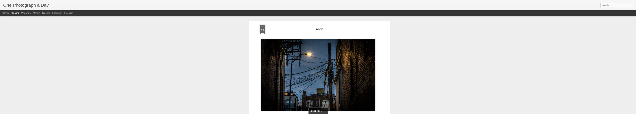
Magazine (26, 13)
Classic (5, 13)
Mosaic (36, 13)
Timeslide (68, 13)
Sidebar (46, 13)
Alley (319, 29)
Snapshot (57, 13)
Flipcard (15, 13)
